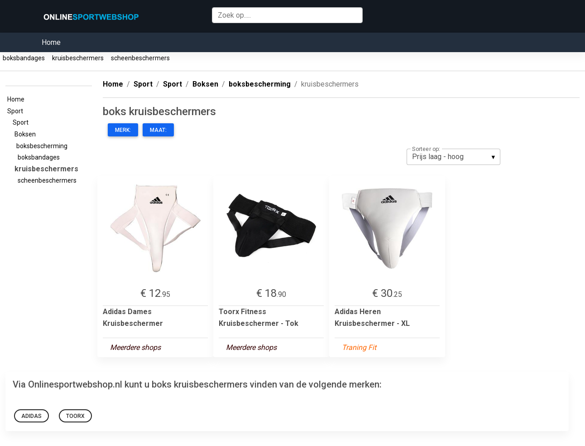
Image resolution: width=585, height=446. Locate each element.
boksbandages (24, 58)
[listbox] (453, 157)
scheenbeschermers (140, 58)
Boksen (26, 134)
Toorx (75, 416)
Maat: (158, 130)
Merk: (123, 130)
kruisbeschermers (77, 58)
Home (51, 42)
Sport (16, 111)
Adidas (31, 416)
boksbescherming (43, 146)
